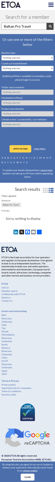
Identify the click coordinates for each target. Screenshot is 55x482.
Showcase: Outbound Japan (6, 367)
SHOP (4, 360)
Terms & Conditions (11, 391)
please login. (46, 170)
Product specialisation (12, 108)
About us (6, 297)
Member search (9, 290)
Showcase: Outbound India (6, 321)
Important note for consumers (16, 388)
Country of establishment (14, 63)
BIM (3, 315)
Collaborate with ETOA (13, 294)
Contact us (6, 300)
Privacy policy (8, 384)
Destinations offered (11, 97)
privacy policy (30, 470)
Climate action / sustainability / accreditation (24, 119)
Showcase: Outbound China (6, 354)
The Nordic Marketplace (8, 331)
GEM (4, 374)
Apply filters (20, 149)
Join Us (5, 287)
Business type (8, 52)
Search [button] (50, 26)
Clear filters (40, 148)
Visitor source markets (12, 87)
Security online (8, 394)
